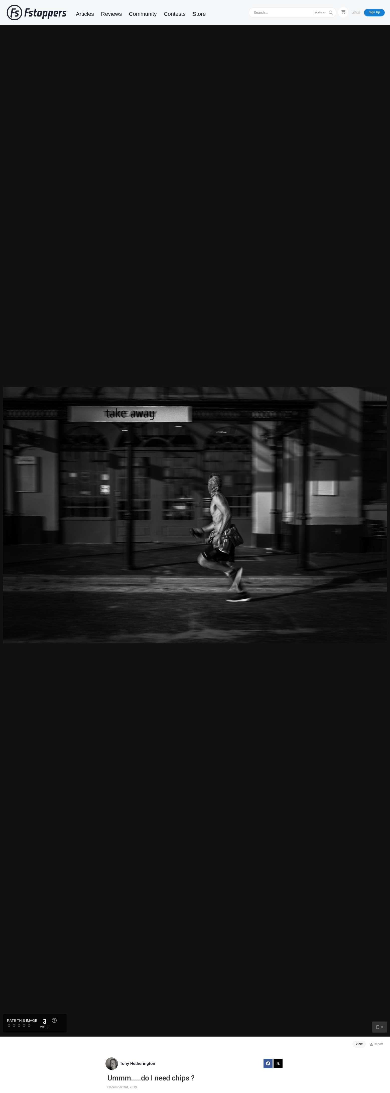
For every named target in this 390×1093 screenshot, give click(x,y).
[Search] (281, 12)
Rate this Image (22, 1021)
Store (199, 14)
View (359, 1044)
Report (376, 1044)
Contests (175, 14)
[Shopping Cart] (343, 12)
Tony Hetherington (137, 1063)
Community (143, 14)
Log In (356, 12)
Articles (85, 14)
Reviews (111, 14)
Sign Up (374, 12)
